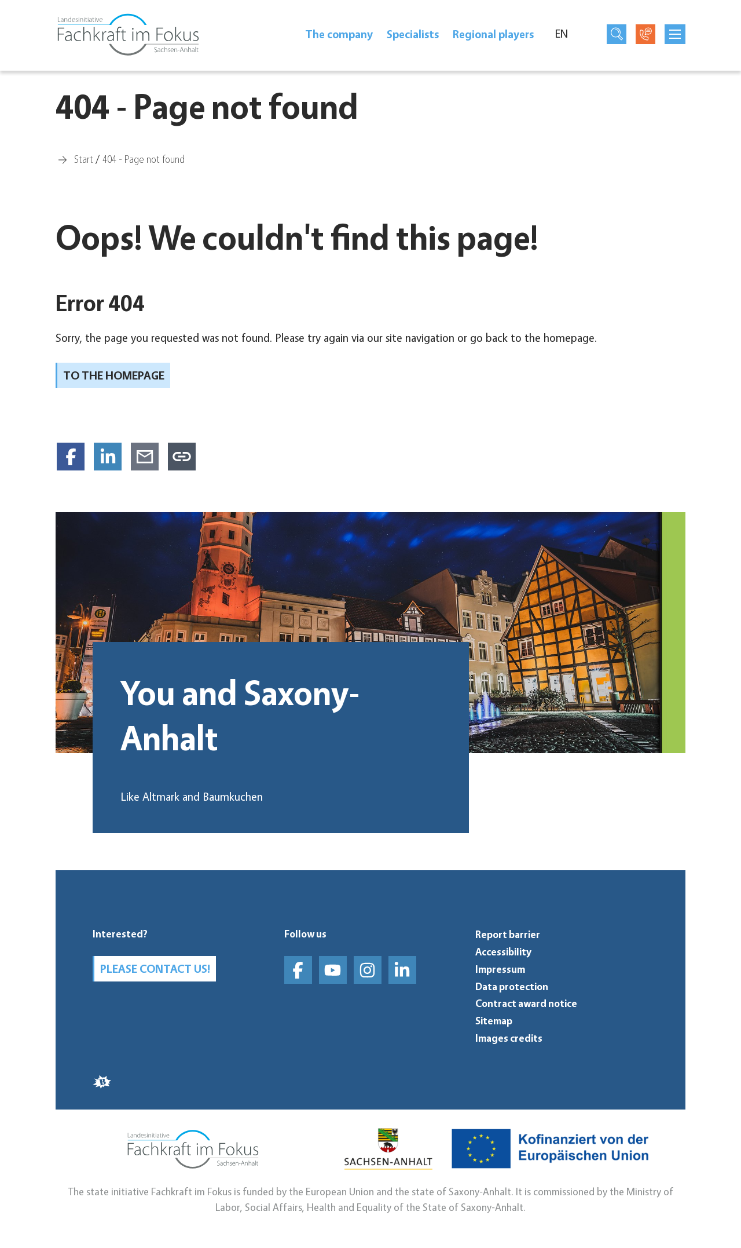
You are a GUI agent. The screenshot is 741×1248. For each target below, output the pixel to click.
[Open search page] (616, 34)
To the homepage (113, 375)
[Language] (568, 34)
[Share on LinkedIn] (108, 456)
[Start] (83, 159)
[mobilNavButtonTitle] (675, 34)
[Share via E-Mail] (145, 456)
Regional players (493, 34)
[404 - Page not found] (143, 159)
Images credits (508, 1038)
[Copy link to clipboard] (182, 456)
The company (339, 34)
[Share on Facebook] (71, 456)
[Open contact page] (645, 34)
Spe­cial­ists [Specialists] (413, 34)
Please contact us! (155, 969)
